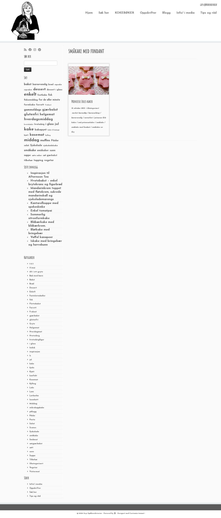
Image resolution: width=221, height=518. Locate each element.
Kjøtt (31, 372)
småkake (33, 436)
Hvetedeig (34, 336)
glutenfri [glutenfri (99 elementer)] (31, 114)
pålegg (32, 412)
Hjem (89, 12)
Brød (31, 284)
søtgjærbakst (35, 444)
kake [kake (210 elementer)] (29, 129)
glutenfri (33, 320)
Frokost (33, 312)
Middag (33, 404)
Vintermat (34, 472)
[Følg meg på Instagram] (35, 50)
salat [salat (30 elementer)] (26, 145)
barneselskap (94, 113)
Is (30, 356)
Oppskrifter (148, 12)
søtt (31, 448)
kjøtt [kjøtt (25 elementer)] (26, 135)
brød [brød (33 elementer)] (50, 84)
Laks (31, 388)
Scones (32, 428)
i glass (32, 344)
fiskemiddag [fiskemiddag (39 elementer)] (31, 100)
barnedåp (83, 113)
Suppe (32, 456)
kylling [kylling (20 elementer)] (47, 135)
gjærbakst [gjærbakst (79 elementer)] (50, 109)
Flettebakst (35, 304)
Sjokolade (34, 432)
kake (31, 364)
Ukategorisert (36, 464)
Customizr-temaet (137, 513)
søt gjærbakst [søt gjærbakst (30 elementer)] (50, 155)
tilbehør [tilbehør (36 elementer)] (28, 160)
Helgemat (34, 328)
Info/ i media (185, 12)
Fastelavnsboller (37, 296)
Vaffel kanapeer (41, 237)
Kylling (32, 384)
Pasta (32, 420)
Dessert (33, 288)
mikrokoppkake (36, 408)
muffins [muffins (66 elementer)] (45, 140)
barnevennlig (77, 118)
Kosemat (33, 380)
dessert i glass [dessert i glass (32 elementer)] (54, 90)
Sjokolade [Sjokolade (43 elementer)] (36, 145)
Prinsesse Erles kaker (82, 101)
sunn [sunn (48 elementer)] (52, 150)
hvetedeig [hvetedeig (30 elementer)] (39, 124)
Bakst (32, 280)
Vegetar (33, 468)
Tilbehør (33, 460)
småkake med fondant (81, 127)
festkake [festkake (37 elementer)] (42, 95)
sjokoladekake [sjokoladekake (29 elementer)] (50, 146)
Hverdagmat (35, 332)
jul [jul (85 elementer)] (57, 124)
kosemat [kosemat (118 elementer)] (37, 135)
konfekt (33, 376)
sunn (31, 452)
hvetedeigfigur (36, 340)
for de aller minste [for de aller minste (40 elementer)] (49, 100)
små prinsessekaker (86, 122)
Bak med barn (36, 276)
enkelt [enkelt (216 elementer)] (30, 94)
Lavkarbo (34, 396)
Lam (31, 392)
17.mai (32, 268)
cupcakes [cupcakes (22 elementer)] (28, 90)
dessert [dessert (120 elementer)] (39, 89)
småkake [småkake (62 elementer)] (30, 150)
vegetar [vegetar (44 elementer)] (49, 160)
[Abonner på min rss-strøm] (26, 50)
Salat (32, 424)
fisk (31, 300)
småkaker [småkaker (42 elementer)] (43, 150)
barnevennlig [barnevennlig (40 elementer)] (40, 84)
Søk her (104, 12)
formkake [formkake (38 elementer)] (29, 105)
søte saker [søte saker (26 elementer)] (37, 155)
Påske (32, 416)
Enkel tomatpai (41, 210)
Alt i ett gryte (36, 272)
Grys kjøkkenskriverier (92, 513)
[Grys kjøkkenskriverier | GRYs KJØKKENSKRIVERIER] (25, 20)
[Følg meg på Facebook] (31, 50)
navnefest (88, 118)
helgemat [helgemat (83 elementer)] (47, 114)
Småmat (33, 440)
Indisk (32, 348)
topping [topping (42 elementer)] (38, 160)
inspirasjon (34, 352)
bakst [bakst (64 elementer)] (28, 84)
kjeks (31, 368)
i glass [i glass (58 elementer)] (49, 124)
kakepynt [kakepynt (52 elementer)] (41, 129)
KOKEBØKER (124, 12)
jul (30, 360)
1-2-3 (31, 264)
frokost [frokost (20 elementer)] (48, 105)
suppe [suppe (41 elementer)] (27, 155)
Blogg (166, 12)
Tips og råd (208, 12)
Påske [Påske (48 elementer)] (54, 140)
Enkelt (32, 292)
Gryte (32, 324)
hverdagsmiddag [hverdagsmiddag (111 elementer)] (38, 119)
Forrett (32, 308)
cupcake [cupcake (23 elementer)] (58, 85)
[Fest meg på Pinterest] (40, 50)
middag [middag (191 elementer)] (31, 140)
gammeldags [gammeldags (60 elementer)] (32, 109)
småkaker (96, 127)
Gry (72, 132)
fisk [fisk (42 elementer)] (50, 95)
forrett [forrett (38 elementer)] (40, 105)
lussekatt (33, 400)
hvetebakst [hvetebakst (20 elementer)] (28, 124)
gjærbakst (34, 316)
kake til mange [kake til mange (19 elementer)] (54, 130)
